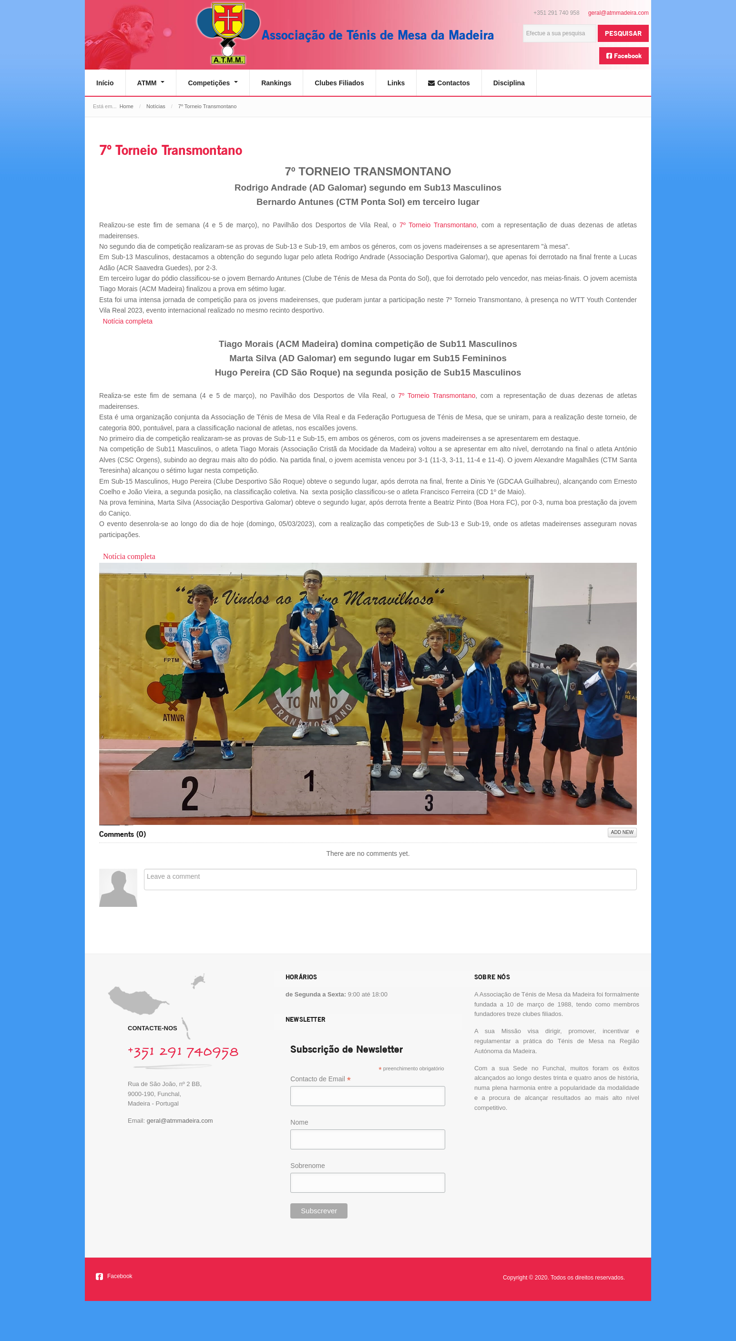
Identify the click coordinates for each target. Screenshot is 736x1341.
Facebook (624, 55)
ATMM (151, 83)
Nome (299, 1122)
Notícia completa (128, 321)
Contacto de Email (320, 1080)
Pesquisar (623, 33)
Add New (622, 832)
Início (105, 83)
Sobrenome (307, 1165)
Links (396, 83)
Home (126, 106)
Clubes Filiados (339, 83)
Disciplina (509, 83)
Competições (213, 83)
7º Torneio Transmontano (170, 150)
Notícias (155, 106)
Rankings (276, 83)
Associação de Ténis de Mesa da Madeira (378, 34)
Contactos (449, 83)
